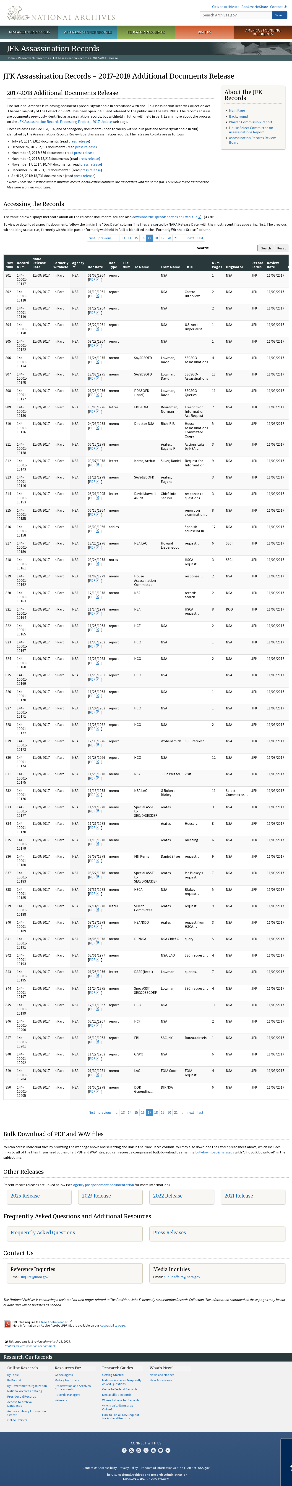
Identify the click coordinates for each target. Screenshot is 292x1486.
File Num (126, 264)
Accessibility (108, 1468)
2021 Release (238, 1196)
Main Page (237, 110)
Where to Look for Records (120, 1400)
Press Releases (169, 1232)
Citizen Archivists (225, 6)
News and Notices (162, 1375)
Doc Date (95, 266)
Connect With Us (146, 1443)
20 (169, 238)
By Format (14, 1380)
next (190, 238)
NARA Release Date (39, 262)
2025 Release (25, 1196)
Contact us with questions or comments (31, 1346)
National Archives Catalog (24, 1391)
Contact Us (278, 6)
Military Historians (67, 1380)
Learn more (251, 1478)
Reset (281, 248)
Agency (78, 264)
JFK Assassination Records (70, 58)
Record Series (257, 264)
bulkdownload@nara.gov (214, 1152)
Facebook (124, 1450)
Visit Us (204, 32)
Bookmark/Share (254, 6)
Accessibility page (112, 1325)
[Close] (286, 1443)
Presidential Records (21, 1396)
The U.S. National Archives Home (61, 13)
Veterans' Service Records (88, 32)
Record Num (23, 264)
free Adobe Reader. (56, 1322)
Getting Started (113, 1375)
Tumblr (146, 1450)
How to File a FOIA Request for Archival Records (120, 1416)
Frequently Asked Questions (42, 1232)
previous (105, 238)
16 (143, 238)
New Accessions (161, 1380)
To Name (141, 266)
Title (189, 266)
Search (279, 15)
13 (123, 238)
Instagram (138, 1450)
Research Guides (117, 1368)
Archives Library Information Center (26, 1413)
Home (11, 58)
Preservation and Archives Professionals (73, 1387)
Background (238, 116)
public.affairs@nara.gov (182, 1276)
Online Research (22, 1368)
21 (176, 238)
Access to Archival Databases (19, 1404)
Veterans (61, 1400)
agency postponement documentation (103, 1184)
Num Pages (217, 264)
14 (129, 238)
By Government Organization (27, 1386)
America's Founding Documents (262, 32)
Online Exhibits (17, 1420)
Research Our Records (29, 32)
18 (156, 238)
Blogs (160, 1450)
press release (78, 141)
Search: (203, 248)
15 (136, 238)
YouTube (153, 1450)
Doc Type (113, 264)
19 (162, 238)
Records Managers (68, 1395)
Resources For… (69, 1368)
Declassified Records (117, 1395)
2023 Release (96, 1196)
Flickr (168, 1450)
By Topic (13, 1375)
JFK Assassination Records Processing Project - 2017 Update (65, 121)
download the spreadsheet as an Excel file (164, 216)
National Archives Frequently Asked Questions (121, 1382)
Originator (234, 266)
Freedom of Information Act (159, 1468)
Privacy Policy (128, 1468)
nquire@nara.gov (35, 1276)
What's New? (161, 1368)
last (200, 238)
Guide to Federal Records (119, 1389)
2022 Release (167, 1196)
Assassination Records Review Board (252, 139)
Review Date (273, 264)
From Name (170, 266)
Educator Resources (146, 32)
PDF (92, 279)
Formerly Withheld (60, 264)
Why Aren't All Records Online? (117, 1407)
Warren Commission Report (251, 122)
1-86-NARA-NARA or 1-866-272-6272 (146, 1479)
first (92, 238)
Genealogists (64, 1375)
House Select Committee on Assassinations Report (251, 129)
